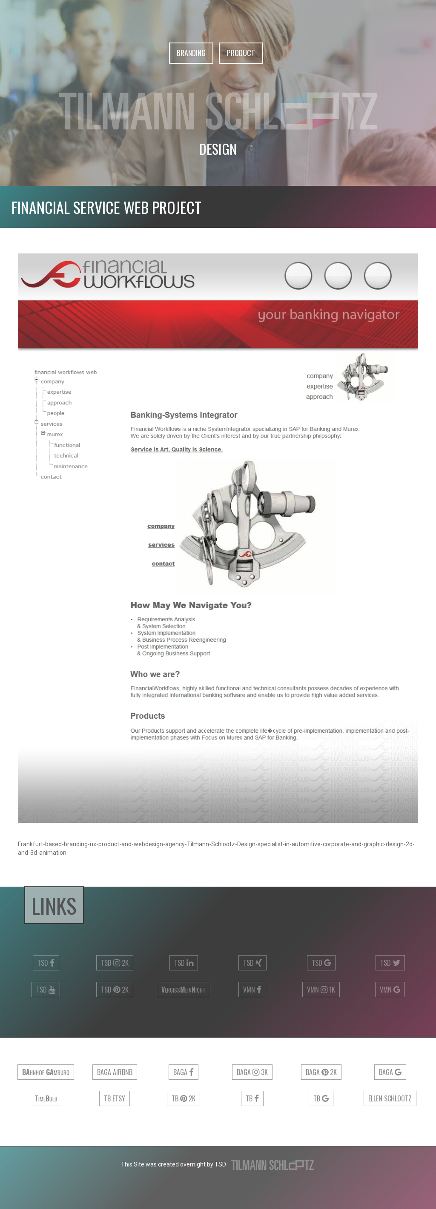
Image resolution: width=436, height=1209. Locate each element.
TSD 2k (115, 963)
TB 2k (183, 1098)
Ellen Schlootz (390, 1098)
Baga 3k (252, 1072)
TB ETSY (114, 1098)
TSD (45, 963)
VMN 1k (321, 989)
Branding (191, 53)
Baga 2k (321, 1072)
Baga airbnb (114, 1072)
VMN (252, 989)
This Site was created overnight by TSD (173, 1164)
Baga (183, 1072)
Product (241, 53)
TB (252, 1098)
